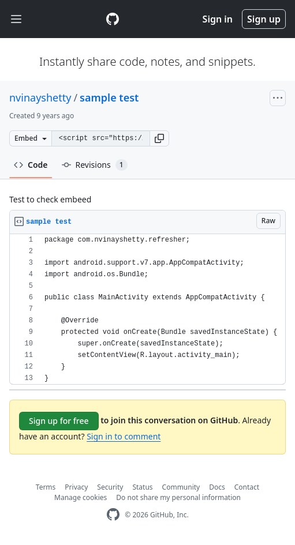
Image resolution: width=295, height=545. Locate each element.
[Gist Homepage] (113, 19)
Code (31, 164)
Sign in (218, 19)
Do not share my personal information (178, 497)
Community (181, 487)
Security (110, 487)
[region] (147, 309)
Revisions (95, 165)
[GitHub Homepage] (113, 515)
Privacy (76, 487)
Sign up (264, 19)
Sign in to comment (123, 436)
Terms (46, 487)
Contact (246, 487)
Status (142, 487)
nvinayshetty (40, 97)
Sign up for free (59, 420)
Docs (217, 487)
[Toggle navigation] (16, 19)
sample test (109, 97)
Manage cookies (80, 497)
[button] (159, 138)
